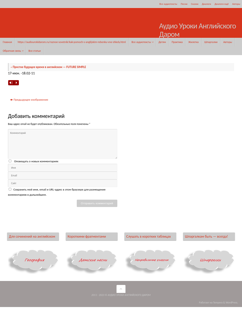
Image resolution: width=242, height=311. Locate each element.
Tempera (218, 302)
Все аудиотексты (168, 3)
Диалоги (206, 3)
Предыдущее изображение (29, 99)
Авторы (236, 3)
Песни (184, 3)
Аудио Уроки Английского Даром (197, 30)
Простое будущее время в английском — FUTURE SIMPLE (49, 67)
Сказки (194, 3)
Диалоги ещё (222, 3)
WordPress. (232, 302)
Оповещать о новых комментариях (36, 161)
